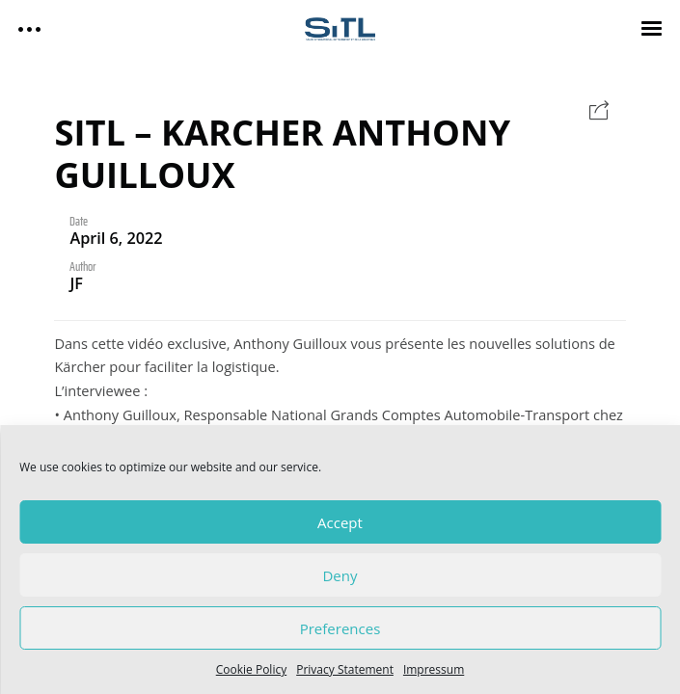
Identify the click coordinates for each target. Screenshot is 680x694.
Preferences (340, 628)
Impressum (433, 669)
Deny (339, 575)
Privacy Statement (345, 669)
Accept (340, 522)
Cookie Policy (251, 669)
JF (76, 283)
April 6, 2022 (115, 238)
